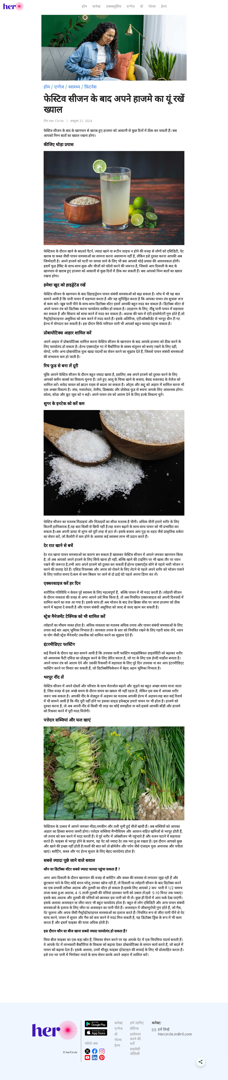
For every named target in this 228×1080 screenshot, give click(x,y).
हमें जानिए (137, 1022)
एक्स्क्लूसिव (113, 6)
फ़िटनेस (90, 87)
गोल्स (152, 6)
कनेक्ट (96, 6)
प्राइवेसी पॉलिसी (135, 1051)
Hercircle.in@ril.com (175, 1034)
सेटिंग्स (134, 1028)
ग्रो (141, 6)
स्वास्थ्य (74, 87)
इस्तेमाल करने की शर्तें (135, 1039)
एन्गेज (131, 6)
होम (84, 6)
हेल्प (164, 6)
